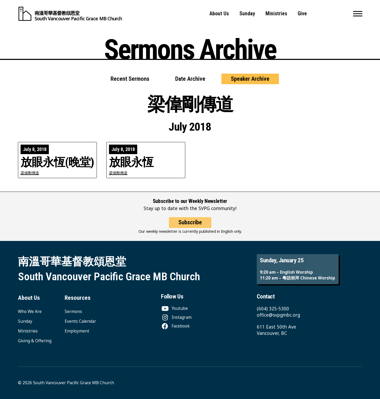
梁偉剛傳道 (30, 172)
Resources (78, 297)
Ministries (276, 14)
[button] (357, 14)
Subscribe (190, 226)
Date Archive (190, 78)
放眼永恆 (131, 162)
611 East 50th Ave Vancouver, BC (276, 330)
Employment (77, 331)
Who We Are (30, 311)
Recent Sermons (130, 78)
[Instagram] (176, 317)
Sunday (247, 14)
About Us (219, 14)
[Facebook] (175, 326)
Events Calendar (80, 321)
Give (302, 14)
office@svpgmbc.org (278, 315)
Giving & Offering (34, 341)
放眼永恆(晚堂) (57, 162)
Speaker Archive (250, 78)
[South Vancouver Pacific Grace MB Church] (70, 14)
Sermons (73, 311)
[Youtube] (174, 308)
